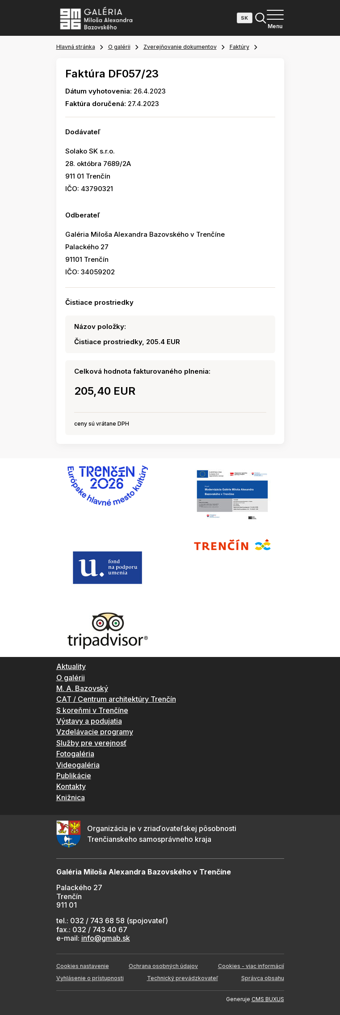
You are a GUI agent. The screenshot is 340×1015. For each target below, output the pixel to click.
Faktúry (239, 46)
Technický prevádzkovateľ (182, 978)
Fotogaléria (75, 753)
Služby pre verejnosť (91, 742)
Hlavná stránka (75, 46)
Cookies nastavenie (82, 966)
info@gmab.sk (105, 938)
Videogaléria (78, 764)
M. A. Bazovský (82, 688)
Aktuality (71, 666)
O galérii (119, 46)
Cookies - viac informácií (251, 966)
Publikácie (73, 775)
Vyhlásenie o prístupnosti (90, 978)
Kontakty (71, 786)
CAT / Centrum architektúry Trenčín (116, 699)
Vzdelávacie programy (94, 731)
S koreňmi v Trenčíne (92, 710)
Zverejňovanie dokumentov (180, 46)
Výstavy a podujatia (89, 720)
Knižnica (70, 797)
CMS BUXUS (268, 999)
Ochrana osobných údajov (163, 966)
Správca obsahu (262, 978)
